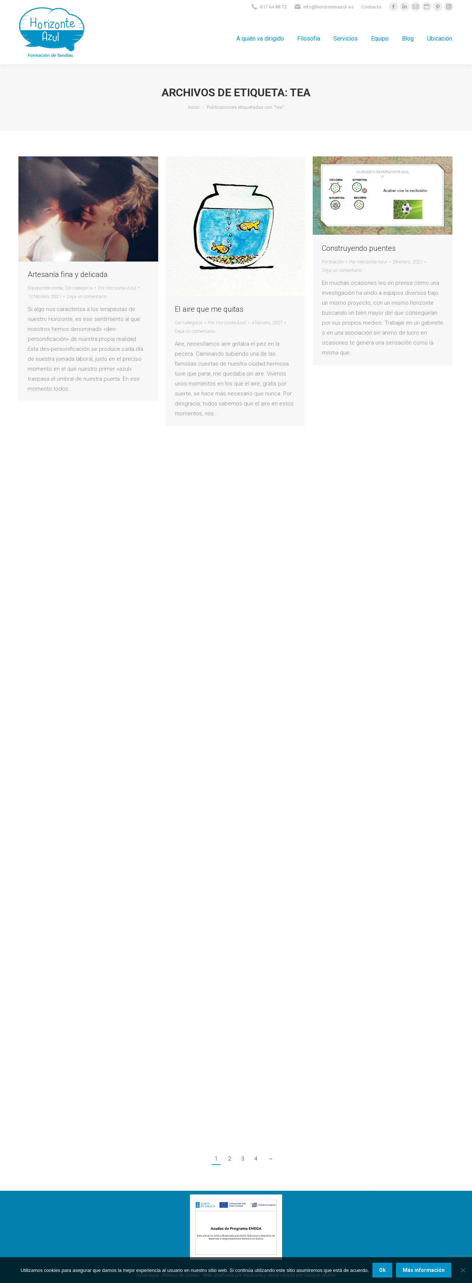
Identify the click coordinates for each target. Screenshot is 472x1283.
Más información (424, 1270)
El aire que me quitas (209, 309)
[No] (462, 1270)
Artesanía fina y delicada (68, 274)
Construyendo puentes (359, 248)
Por (117, 288)
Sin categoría (79, 288)
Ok (382, 1270)
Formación (333, 261)
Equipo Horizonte (45, 288)
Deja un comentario (87, 296)
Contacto (371, 7)
